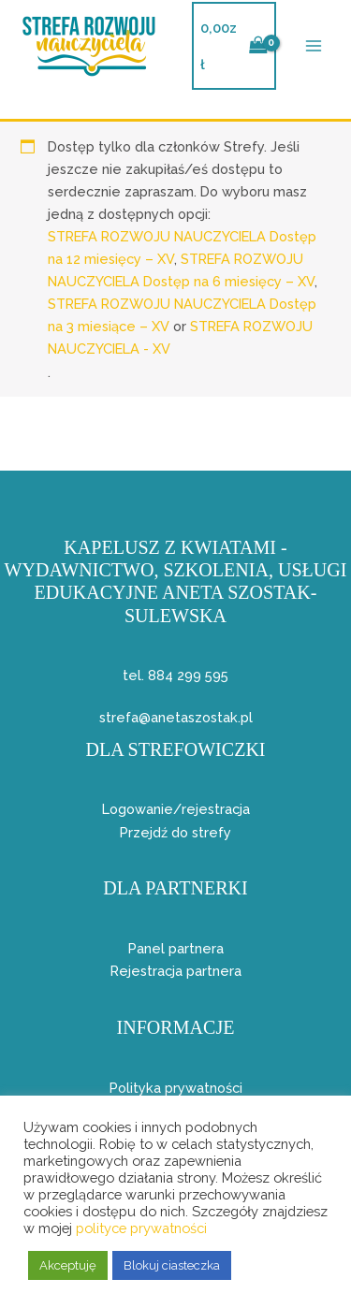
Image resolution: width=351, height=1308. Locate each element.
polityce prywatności (141, 1228)
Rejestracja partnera (175, 971)
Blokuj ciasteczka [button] (172, 1265)
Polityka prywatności (176, 1088)
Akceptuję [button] (67, 1265)
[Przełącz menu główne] (313, 46)
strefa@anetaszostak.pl (176, 717)
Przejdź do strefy (175, 832)
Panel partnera (176, 948)
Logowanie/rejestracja (176, 809)
